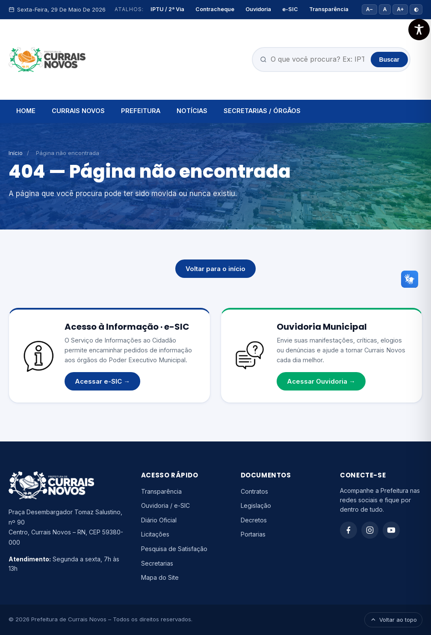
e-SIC (290, 9)
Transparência (328, 9)
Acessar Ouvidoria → (321, 381)
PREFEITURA (140, 110)
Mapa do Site (160, 577)
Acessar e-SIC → (102, 381)
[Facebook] (348, 530)
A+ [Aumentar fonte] (400, 9)
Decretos (254, 520)
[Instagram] (369, 530)
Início (16, 152)
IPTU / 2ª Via (167, 9)
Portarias (253, 534)
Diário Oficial (159, 520)
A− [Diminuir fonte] (369, 9)
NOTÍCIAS (192, 110)
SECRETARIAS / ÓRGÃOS (262, 110)
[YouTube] (391, 530)
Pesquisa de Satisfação (174, 548)
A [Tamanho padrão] (385, 9)
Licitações (155, 534)
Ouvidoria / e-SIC (165, 505)
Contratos (254, 491)
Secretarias (157, 563)
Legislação (256, 505)
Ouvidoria (258, 9)
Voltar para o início (215, 269)
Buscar (389, 59)
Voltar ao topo (393, 619)
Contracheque (214, 9)
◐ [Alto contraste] (416, 9)
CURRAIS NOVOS (78, 110)
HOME (25, 110)
